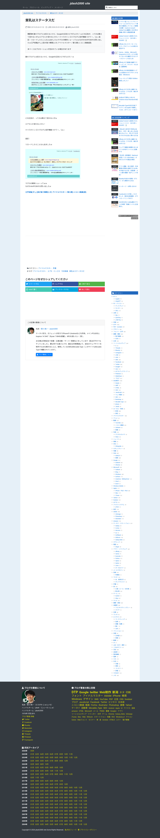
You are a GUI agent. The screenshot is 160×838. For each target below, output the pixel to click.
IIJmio (117, 528)
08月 (56, 758)
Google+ (117, 366)
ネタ (114, 659)
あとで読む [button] (84, 289)
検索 (116, 458)
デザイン (116, 329)
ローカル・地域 (118, 409)
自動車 (115, 605)
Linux (117, 565)
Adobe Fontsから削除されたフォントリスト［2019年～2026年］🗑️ (128, 38)
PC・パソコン (117, 303)
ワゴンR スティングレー (122, 607)
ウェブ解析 (118, 395)
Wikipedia (118, 446)
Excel (117, 483)
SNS (116, 359)
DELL (117, 310)
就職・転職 (118, 624)
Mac (116, 493)
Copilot (117, 299)
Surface (117, 476)
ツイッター (92, 714)
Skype (117, 547)
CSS (116, 390)
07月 (56, 754)
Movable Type (119, 402)
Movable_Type (95, 708)
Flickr (117, 437)
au (116, 533)
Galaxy (117, 526)
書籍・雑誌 (116, 334)
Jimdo (117, 406)
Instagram (118, 352)
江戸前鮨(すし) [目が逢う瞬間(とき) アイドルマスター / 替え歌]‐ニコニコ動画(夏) (55, 192)
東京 (116, 413)
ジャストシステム (118, 504)
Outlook (117, 469)
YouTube (118, 423)
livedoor (115, 500)
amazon (75, 711)
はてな (115, 502)
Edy (116, 315)
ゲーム (115, 593)
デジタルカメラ (120, 434)
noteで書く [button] (31, 289)
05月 (32, 751)
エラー (118, 720)
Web (114, 453)
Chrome (117, 465)
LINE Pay (118, 320)
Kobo (116, 338)
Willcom (117, 537)
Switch (117, 596)
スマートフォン (100, 717)
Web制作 (116, 380)
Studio (117, 383)
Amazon (115, 521)
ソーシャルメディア (119, 343)
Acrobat (105, 720)
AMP (116, 385)
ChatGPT (118, 301)
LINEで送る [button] (84, 284)
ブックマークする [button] (61, 289)
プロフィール (34, 7)
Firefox (117, 558)
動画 (114, 420)
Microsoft (116, 467)
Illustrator (118, 518)
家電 (116, 671)
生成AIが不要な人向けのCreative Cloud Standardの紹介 (128, 100)
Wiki (114, 444)
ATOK (117, 507)
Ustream (117, 427)
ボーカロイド (119, 568)
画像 (122, 705)
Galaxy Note (119, 540)
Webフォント (82, 720)
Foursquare (27, 740)
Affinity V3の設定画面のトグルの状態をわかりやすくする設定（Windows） (128, 73)
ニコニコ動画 (119, 425)
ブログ (117, 378)
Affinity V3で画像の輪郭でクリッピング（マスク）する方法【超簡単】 (128, 64)
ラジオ (115, 577)
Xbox (116, 598)
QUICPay (118, 317)
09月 (61, 754)
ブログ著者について (44, 354)
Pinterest (118, 373)
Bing (116, 472)
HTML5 (112, 720)
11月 (71, 754)
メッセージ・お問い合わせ (128, 186)
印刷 (114, 322)
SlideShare (118, 376)
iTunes (117, 495)
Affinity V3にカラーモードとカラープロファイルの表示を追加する (128, 46)
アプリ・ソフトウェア (120, 549)
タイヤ (117, 610)
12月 (75, 758)
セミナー (92, 720)
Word (117, 481)
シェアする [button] (58, 284)
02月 (37, 754)
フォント (77, 695)
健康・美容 (116, 603)
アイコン (129, 717)
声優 (54, 268)
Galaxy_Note (120, 714)
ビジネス (116, 617)
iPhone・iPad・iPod (121, 490)
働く (116, 626)
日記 (114, 649)
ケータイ (76, 708)
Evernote (118, 556)
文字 (99, 714)
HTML (117, 388)
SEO (116, 397)
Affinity (117, 551)
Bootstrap (118, 399)
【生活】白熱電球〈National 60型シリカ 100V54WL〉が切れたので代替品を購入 (128, 157)
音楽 (114, 572)
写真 (114, 432)
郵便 (114, 640)
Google (115, 460)
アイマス (127, 708)
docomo (117, 530)
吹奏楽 (117, 575)
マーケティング (120, 619)
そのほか (116, 673)
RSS (113, 717)
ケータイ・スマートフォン (121, 523)
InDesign (118, 514)
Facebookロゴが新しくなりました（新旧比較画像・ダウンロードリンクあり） (128, 196)
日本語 (117, 635)
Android (117, 462)
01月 (32, 754)
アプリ (120, 711)
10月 (66, 754)
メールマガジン (118, 570)
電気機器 (116, 654)
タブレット (116, 542)
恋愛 (114, 612)
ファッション (117, 631)
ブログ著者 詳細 (28, 716)
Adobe (115, 511)
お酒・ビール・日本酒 (122, 589)
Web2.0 (117, 455)
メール (95, 711)
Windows (118, 474)
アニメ (115, 418)
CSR (116, 628)
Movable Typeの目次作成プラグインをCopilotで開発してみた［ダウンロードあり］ (128, 108)
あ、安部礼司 (119, 579)
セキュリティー (118, 448)
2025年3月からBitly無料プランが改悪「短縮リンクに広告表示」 (128, 204)
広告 (114, 341)
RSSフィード (71, 830)
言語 (114, 633)
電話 (114, 544)
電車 (114, 656)
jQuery (117, 404)
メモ (114, 675)
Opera (117, 561)
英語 (116, 638)
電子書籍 (118, 336)
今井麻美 (64, 271)
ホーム (25, 7)
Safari (117, 563)
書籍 (107, 711)
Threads (117, 348)
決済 (114, 313)
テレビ (115, 600)
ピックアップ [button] (46, 7)
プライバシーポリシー (87, 830)
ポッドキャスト (120, 582)
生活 (114, 661)
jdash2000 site (80, 3)
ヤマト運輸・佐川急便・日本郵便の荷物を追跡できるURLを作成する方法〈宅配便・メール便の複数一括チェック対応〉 (128, 170)
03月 (42, 758)
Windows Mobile (118, 486)
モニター (118, 308)
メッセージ (59, 7)
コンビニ (118, 668)
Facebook (118, 362)
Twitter (117, 364)
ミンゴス (56, 271)
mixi (116, 369)
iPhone (117, 695)
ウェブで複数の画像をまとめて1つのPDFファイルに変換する (128, 149)
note (116, 357)
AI (114, 296)
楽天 (114, 509)
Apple (115, 488)
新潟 (116, 411)
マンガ (115, 614)
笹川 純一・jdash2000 (49, 329)
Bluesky (117, 350)
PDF (111, 699)
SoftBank (118, 535)
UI (121, 708)
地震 (114, 451)
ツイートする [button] (32, 284)
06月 (51, 754)
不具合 (102, 711)
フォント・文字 (118, 331)
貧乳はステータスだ (56, 13)
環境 (114, 441)
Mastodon (27, 728)
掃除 (116, 666)
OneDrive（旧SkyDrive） (122, 479)
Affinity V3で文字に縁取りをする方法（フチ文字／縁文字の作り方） (128, 92)
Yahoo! (115, 497)
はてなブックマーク (121, 371)
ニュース (116, 439)
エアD (50, 271)
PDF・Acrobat (117, 327)
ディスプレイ (119, 306)
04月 (42, 754)
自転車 (115, 652)
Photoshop (118, 516)
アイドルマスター (41, 13)
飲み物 (117, 591)
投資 (116, 621)
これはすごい (117, 647)
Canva (117, 554)
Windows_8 (120, 717)
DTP (114, 324)
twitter (94, 692)
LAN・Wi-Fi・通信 (118, 645)
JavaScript (118, 392)
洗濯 (116, 664)
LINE (116, 355)
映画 (116, 430)
